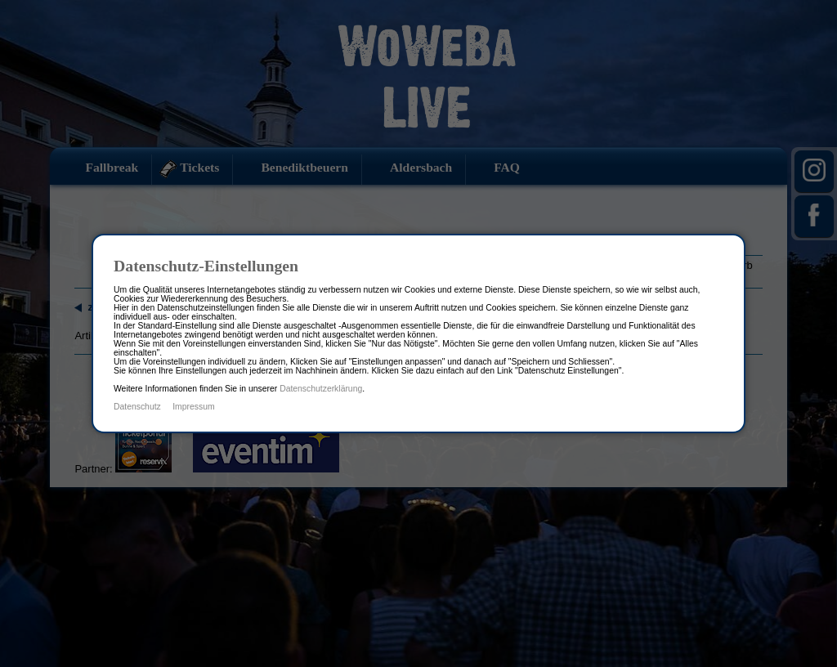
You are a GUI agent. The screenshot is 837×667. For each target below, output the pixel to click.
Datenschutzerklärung (321, 388)
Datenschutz (137, 406)
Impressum (193, 406)
